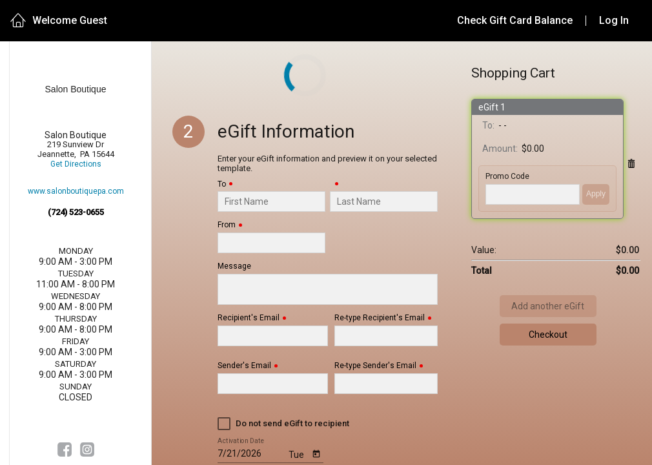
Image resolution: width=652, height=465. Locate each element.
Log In (614, 20)
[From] (271, 242)
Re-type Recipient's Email (379, 318)
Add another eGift (547, 306)
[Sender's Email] (273, 383)
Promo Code (507, 176)
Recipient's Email (249, 318)
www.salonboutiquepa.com (76, 191)
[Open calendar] (316, 453)
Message (234, 266)
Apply (596, 193)
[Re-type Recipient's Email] (386, 336)
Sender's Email (244, 366)
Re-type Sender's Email (375, 366)
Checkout (548, 334)
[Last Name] (384, 201)
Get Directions (75, 164)
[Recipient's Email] (273, 336)
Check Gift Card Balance (515, 20)
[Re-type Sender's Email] (386, 383)
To (222, 184)
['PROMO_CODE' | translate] (532, 194)
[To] (271, 201)
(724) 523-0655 (76, 212)
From (227, 225)
